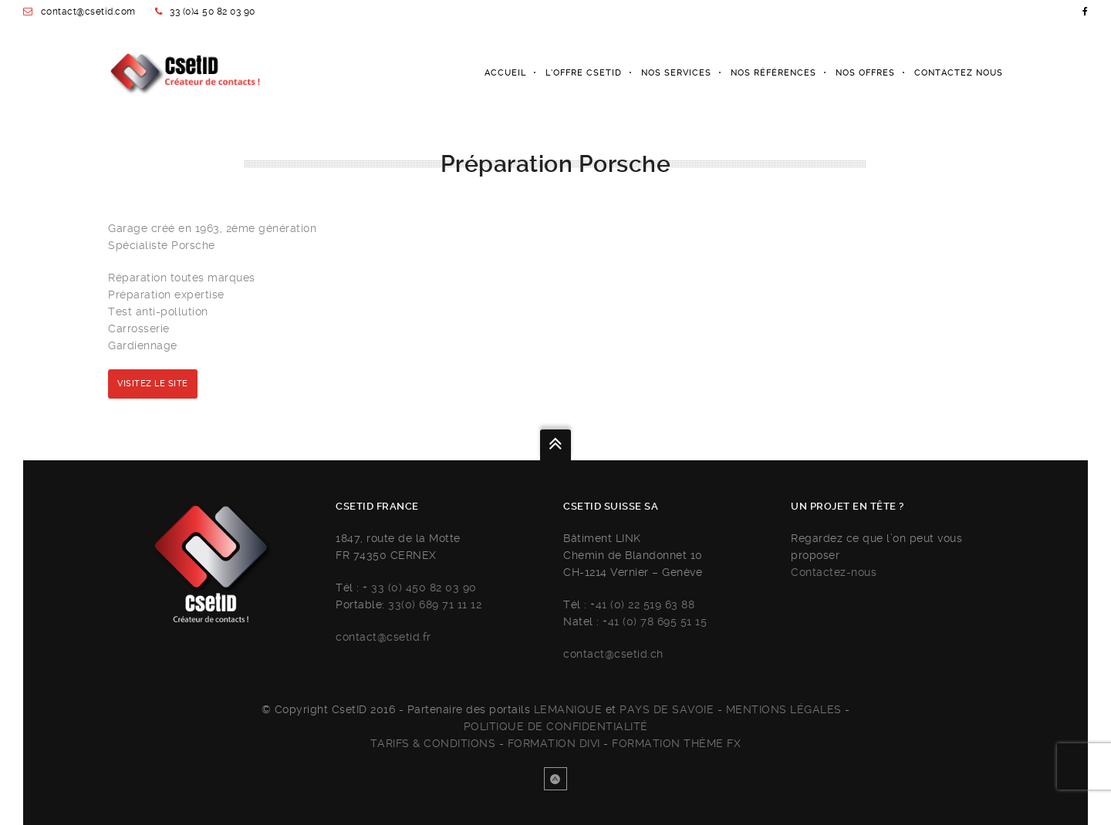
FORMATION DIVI (554, 743)
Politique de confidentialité (556, 726)
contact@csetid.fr (383, 637)
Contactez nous (958, 73)
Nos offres (865, 73)
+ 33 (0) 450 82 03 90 (420, 587)
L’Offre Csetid (583, 73)
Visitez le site (152, 384)
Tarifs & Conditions (433, 743)
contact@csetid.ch (613, 654)
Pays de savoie (667, 709)
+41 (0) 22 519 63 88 (642, 604)
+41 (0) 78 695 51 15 (655, 621)
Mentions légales (784, 709)
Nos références (773, 73)
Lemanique (568, 709)
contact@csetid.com (88, 11)
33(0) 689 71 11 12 (434, 604)
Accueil (505, 73)
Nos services (676, 73)
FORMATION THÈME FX (676, 743)
